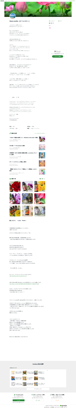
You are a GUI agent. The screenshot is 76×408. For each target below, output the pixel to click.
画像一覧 (51, 23)
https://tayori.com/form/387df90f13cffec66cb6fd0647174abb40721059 (24, 284)
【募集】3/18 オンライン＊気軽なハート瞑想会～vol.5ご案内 (23, 170)
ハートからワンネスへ (39, 133)
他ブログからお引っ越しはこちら (18, 402)
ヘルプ (65, 407)
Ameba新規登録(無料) (72, 0)
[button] (59, 14)
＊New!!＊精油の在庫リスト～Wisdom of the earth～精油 (24, 137)
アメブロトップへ (38, 388)
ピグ (60, 21)
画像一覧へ (42, 178)
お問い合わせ (46, 407)
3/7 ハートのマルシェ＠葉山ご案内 (18, 161)
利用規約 (52, 407)
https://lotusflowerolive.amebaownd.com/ (18, 276)
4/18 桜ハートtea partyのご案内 (17, 145)
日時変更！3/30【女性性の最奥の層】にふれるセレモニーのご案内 (23, 153)
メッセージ (51, 21)
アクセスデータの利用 (59, 407)
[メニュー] (65, 14)
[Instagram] (50, 27)
